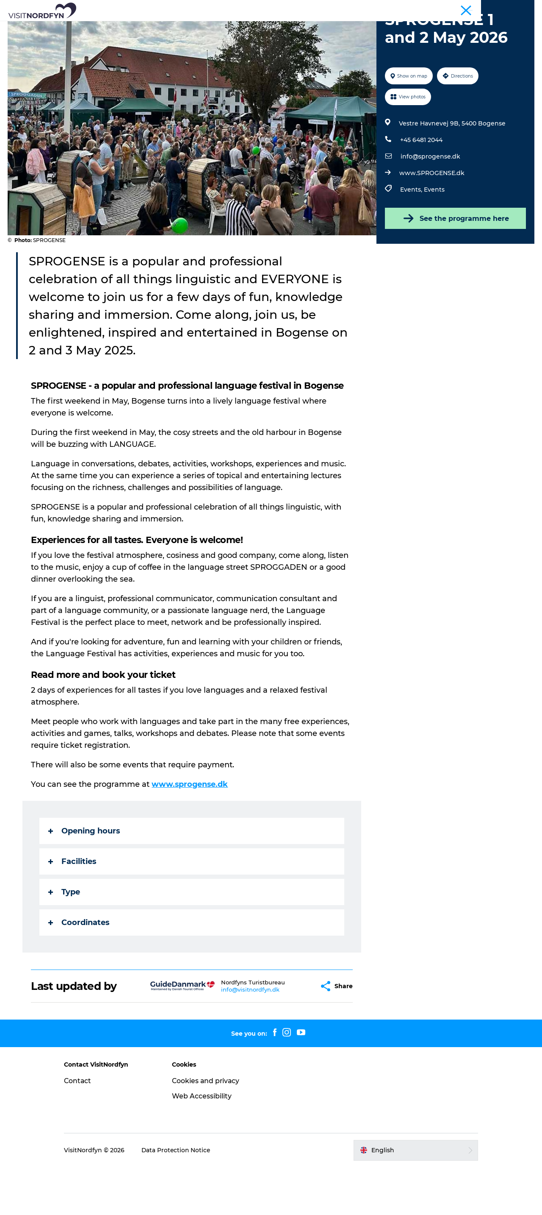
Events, (411, 238)
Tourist (455, 8)
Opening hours (85, 879)
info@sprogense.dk (430, 205)
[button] (292, 1034)
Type (64, 940)
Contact (85, 1129)
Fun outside (191, 27)
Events (234, 27)
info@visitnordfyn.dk (229, 1037)
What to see (140, 27)
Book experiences (325, 27)
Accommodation (393, 27)
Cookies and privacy (209, 1129)
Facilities (73, 909)
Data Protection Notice (184, 1198)
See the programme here (455, 266)
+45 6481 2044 (421, 188)
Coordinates (79, 970)
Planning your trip (271, 36)
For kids (271, 27)
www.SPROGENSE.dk (431, 221)
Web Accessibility (205, 1144)
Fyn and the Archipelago (503, 8)
